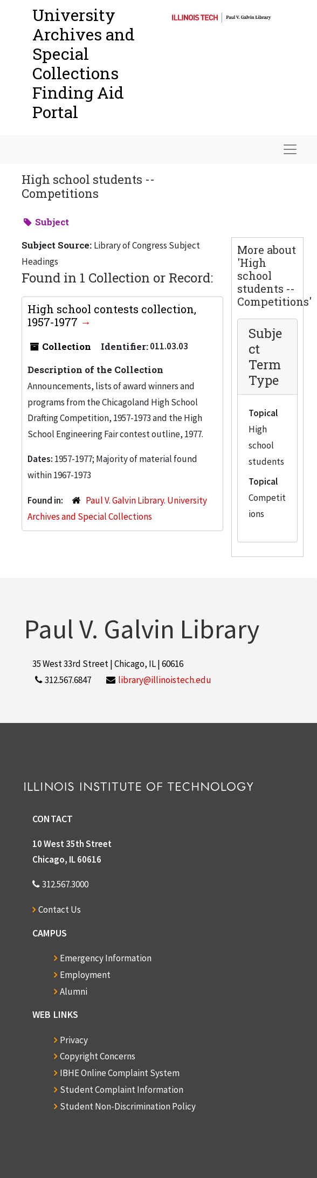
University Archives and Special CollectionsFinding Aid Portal (83, 63)
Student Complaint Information (121, 1090)
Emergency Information (105, 958)
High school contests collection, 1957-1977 (111, 315)
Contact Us (59, 909)
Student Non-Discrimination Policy (128, 1106)
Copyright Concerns (97, 1056)
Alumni (73, 991)
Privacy (74, 1040)
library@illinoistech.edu (164, 680)
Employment (85, 975)
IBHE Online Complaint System (120, 1073)
